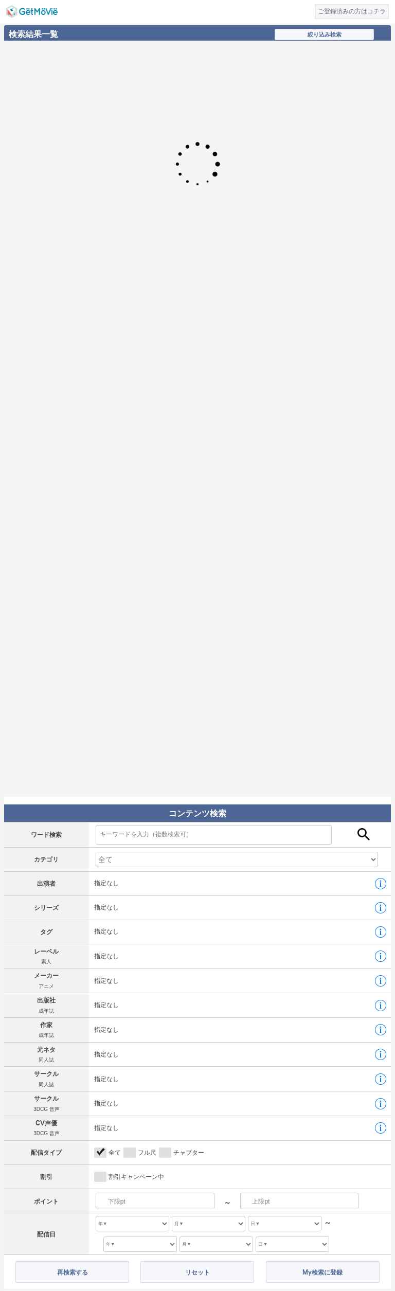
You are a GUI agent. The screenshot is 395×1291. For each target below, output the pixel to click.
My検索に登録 (322, 1272)
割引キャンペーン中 (136, 1176)
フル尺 (147, 1152)
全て (115, 1152)
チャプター (188, 1152)
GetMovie (32, 11)
